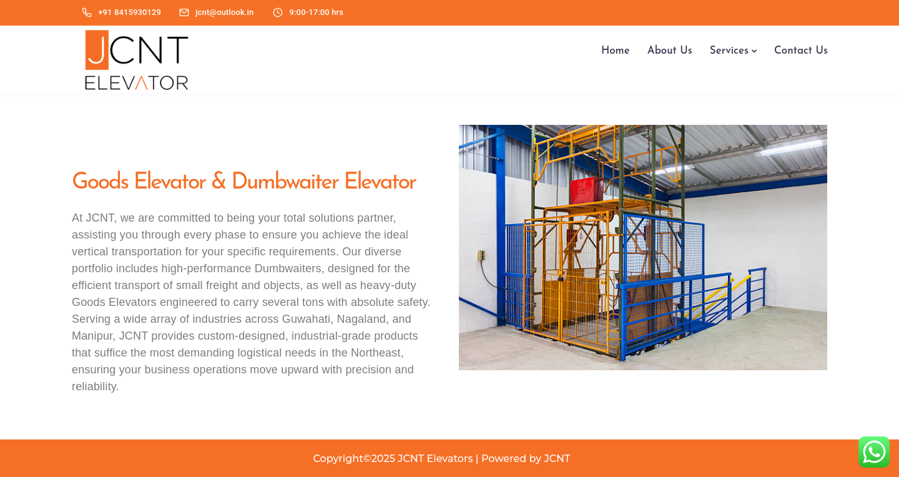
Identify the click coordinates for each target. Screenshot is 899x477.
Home (615, 51)
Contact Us (801, 51)
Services (729, 51)
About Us (669, 51)
